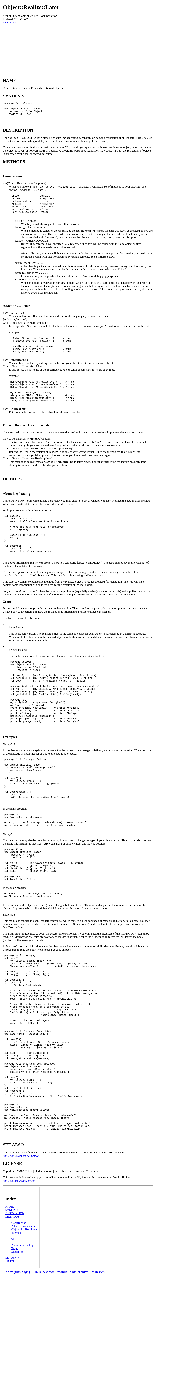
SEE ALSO (12, 1363)
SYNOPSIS (12, 1315)
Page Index (9, 22)
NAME (9, 1312)
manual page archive (73, 1377)
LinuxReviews (44, 1377)
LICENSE (11, 1366)
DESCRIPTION (14, 1318)
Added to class (23, 1331)
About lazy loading (22, 1350)
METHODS (12, 1322)
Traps (14, 1353)
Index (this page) (17, 1377)
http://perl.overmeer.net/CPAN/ (21, 1261)
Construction (18, 1328)
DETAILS (11, 1344)
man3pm (98, 1377)
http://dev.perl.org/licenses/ (19, 1286)
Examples (17, 1357)
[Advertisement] (78, 49)
